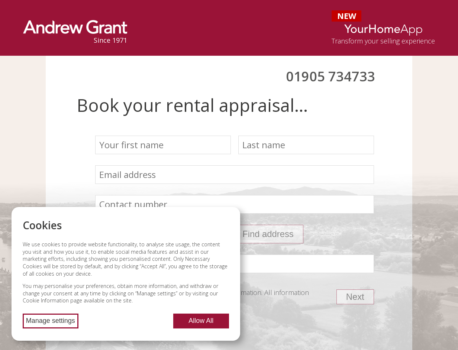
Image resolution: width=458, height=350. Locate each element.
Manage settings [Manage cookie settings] (50, 320)
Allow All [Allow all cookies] (200, 320)
